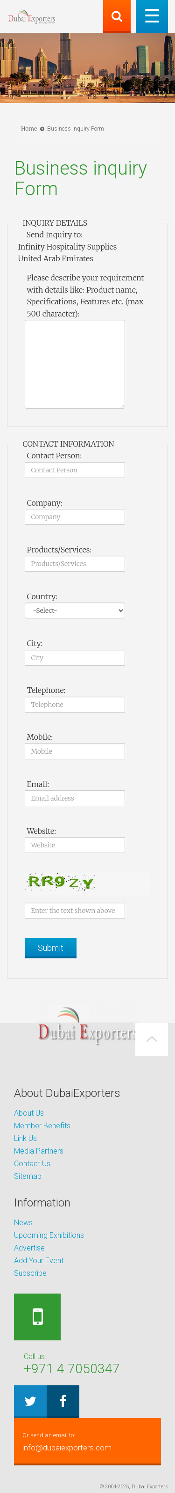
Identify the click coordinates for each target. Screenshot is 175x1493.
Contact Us (32, 1163)
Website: (41, 831)
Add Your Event (38, 1260)
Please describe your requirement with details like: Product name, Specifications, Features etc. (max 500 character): (85, 295)
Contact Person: (54, 455)
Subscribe (30, 1273)
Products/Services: (59, 549)
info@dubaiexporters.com (87, 1440)
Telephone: (46, 690)
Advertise (29, 1247)
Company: (44, 502)
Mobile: (40, 737)
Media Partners (38, 1151)
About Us (29, 1113)
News (23, 1222)
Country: (42, 596)
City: (34, 643)
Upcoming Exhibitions (49, 1235)
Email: (38, 784)
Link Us (25, 1138)
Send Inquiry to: (54, 234)
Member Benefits (42, 1125)
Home (29, 128)
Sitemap (28, 1176)
